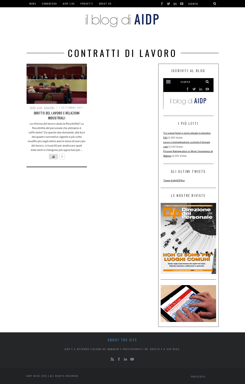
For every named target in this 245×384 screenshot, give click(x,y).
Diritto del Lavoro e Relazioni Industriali (57, 115)
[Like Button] (53, 156)
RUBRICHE (121, 38)
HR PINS (100, 38)
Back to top (198, 376)
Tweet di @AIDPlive (174, 180)
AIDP (83, 38)
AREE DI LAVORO (167, 38)
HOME (69, 38)
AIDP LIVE (36, 107)
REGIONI (141, 38)
